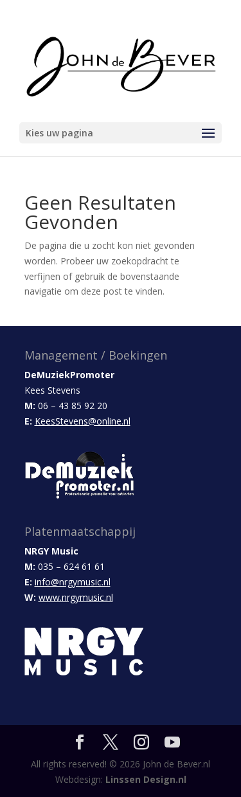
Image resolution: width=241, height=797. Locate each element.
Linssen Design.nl (145, 779)
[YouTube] (172, 743)
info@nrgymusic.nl (73, 582)
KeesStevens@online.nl (82, 421)
